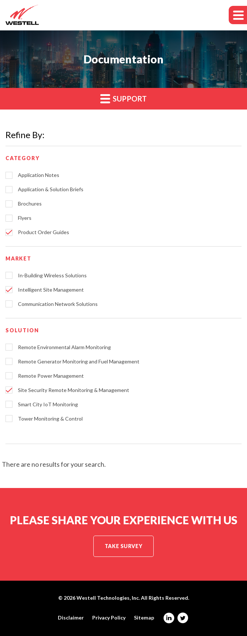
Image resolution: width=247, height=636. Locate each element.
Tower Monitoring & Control (50, 418)
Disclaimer (71, 617)
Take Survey (123, 546)
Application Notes (38, 175)
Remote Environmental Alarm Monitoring (64, 347)
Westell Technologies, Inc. (108, 598)
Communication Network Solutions (58, 304)
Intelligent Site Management (51, 289)
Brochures (30, 203)
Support (123, 98)
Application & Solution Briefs (50, 189)
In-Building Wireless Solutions (52, 275)
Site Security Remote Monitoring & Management (73, 390)
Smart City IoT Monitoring (48, 404)
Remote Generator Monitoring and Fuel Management (78, 361)
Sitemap (144, 617)
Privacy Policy (109, 617)
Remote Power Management (51, 375)
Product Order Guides (43, 232)
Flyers (24, 218)
